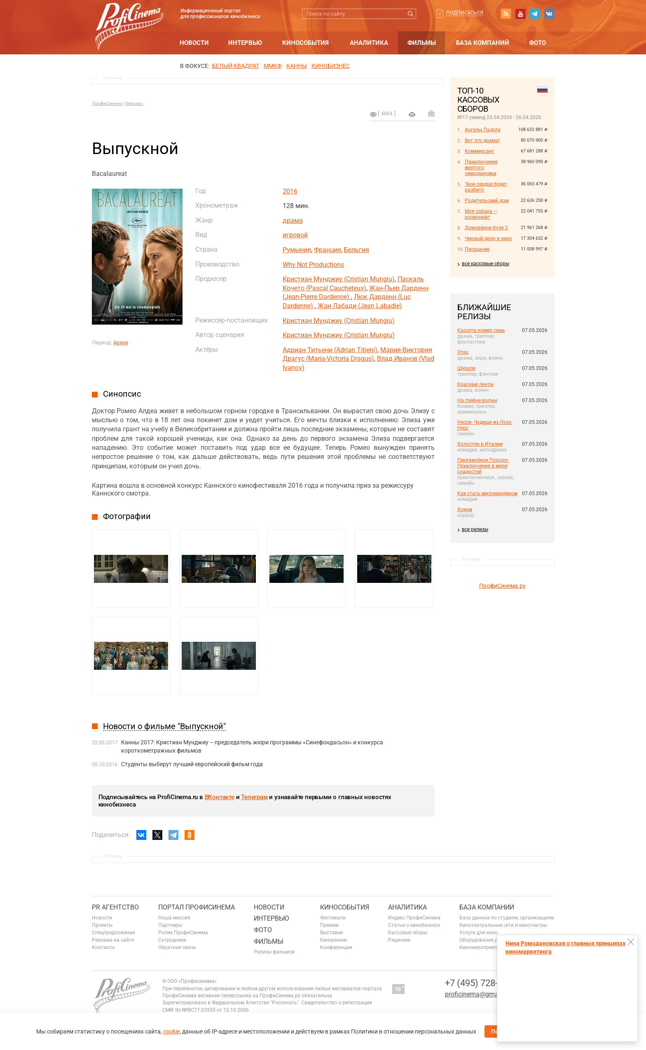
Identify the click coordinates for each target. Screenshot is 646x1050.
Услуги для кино (478, 932)
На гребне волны (477, 400)
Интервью (245, 43)
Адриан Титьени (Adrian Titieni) (330, 350)
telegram (534, 13)
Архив (120, 342)
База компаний (482, 43)
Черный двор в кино (488, 238)
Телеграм (254, 797)
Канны (296, 66)
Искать (411, 14)
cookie (171, 1031)
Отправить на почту (431, 113)
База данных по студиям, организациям (506, 918)
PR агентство (115, 907)
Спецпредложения (113, 932)
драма (293, 220)
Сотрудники (172, 940)
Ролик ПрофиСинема (183, 932)
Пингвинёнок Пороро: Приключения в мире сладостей (483, 466)
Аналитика (369, 43)
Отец (462, 352)
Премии (329, 925)
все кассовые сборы (485, 264)
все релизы (475, 529)
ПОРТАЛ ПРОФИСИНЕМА (196, 907)
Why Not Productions (313, 265)
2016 (290, 191)
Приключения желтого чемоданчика (481, 167)
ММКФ (273, 66)
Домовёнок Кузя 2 (486, 228)
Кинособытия (305, 43)
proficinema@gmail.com (480, 994)
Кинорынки (333, 940)
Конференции (336, 947)
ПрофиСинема (107, 103)
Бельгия (356, 250)
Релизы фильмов (274, 952)
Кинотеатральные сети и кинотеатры (503, 925)
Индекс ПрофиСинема (414, 918)
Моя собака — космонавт (481, 214)
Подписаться (464, 13)
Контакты (103, 947)
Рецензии (399, 940)
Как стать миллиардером (487, 493)
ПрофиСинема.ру (502, 585)
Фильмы (421, 43)
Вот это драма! (482, 140)
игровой (295, 235)
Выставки (331, 932)
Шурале (466, 368)
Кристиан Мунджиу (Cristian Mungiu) (339, 279)
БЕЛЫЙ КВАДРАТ (235, 66)
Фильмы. (134, 103)
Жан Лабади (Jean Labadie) (360, 306)
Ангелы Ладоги (483, 130)
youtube (520, 13)
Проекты (102, 925)
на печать (412, 114)
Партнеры (170, 925)
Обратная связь (177, 947)
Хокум (464, 509)
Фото (537, 43)
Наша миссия (174, 918)
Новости (194, 43)
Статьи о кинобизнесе (414, 925)
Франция (327, 250)
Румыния (297, 250)
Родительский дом (487, 200)
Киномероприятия (481, 947)
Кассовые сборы (407, 932)
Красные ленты (475, 384)
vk (549, 13)
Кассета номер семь (481, 330)
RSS (506, 13)
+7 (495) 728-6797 (481, 983)
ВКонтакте (219, 797)
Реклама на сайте (113, 940)
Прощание (477, 249)
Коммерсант (479, 151)
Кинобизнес (330, 66)
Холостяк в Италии (480, 444)
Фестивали (333, 918)
